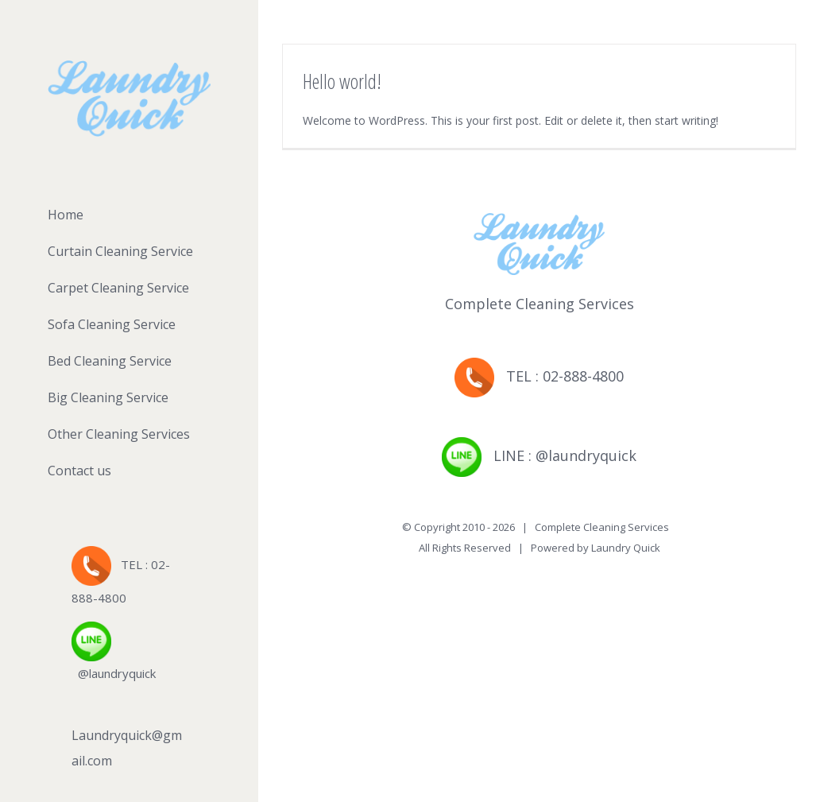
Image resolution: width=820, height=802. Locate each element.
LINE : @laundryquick (539, 455)
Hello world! (342, 81)
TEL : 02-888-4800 (539, 376)
